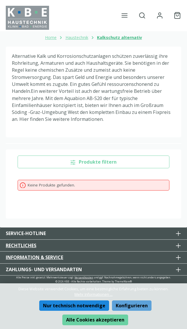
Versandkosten (83, 277)
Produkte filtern (93, 162)
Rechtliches (21, 245)
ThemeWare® (123, 281)
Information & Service (34, 257)
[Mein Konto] (159, 15)
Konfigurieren (132, 305)
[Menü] (124, 15)
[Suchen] (142, 15)
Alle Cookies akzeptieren (95, 320)
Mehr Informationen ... (93, 294)
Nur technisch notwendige (74, 305)
